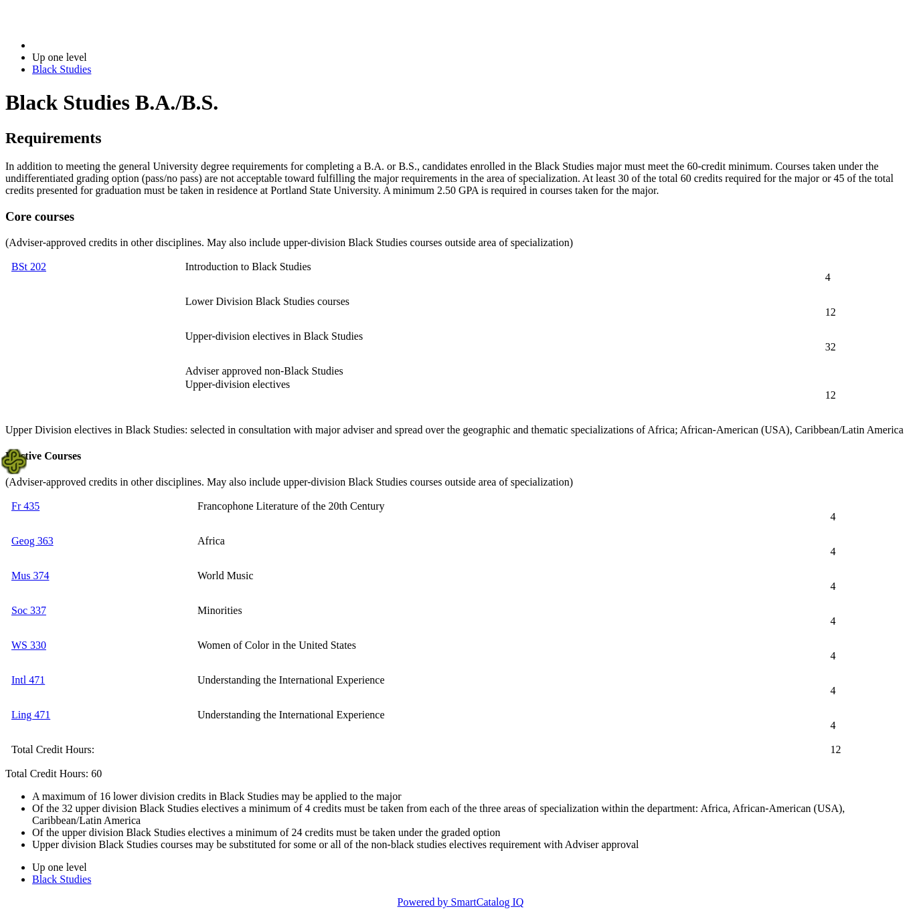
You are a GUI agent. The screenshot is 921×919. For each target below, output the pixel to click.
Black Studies (61, 69)
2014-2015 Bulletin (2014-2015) (102, 45)
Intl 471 (28, 680)
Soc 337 (28, 610)
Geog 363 (32, 540)
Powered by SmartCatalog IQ (461, 902)
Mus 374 (30, 575)
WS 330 (28, 645)
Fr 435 (25, 506)
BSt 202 (28, 266)
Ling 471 (30, 714)
